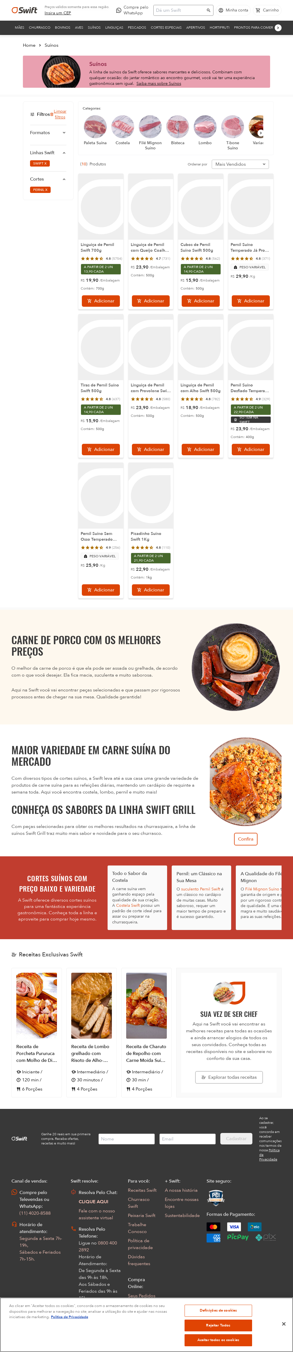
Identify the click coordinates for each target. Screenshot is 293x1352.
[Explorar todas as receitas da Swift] (229, 1077)
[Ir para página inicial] (24, 10)
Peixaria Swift (141, 1215)
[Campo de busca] (180, 10)
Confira (246, 839)
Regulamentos (143, 1314)
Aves (79, 27)
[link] (58, 13)
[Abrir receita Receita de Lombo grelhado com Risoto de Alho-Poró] (91, 1032)
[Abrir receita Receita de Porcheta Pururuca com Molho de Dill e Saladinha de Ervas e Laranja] (36, 1032)
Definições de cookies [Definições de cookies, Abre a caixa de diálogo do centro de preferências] (218, 1337)
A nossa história (181, 1190)
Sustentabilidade (182, 1215)
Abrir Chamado (95, 1316)
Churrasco (39, 27)
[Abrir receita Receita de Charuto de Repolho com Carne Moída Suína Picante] (146, 1032)
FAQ (132, 1305)
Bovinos (62, 27)
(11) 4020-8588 (35, 1213)
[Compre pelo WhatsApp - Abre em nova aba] (133, 10)
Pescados (137, 27)
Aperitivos (195, 27)
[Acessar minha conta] (233, 10)
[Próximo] (278, 27)
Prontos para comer (253, 27)
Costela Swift (128, 905)
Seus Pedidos (141, 1296)
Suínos (94, 27)
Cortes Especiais (166, 27)
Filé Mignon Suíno (262, 889)
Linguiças (114, 27)
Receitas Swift (142, 1190)
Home (29, 45)
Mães (19, 27)
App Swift (138, 1323)
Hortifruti (219, 27)
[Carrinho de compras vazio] (267, 10)
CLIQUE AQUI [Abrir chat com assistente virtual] (93, 1202)
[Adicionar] (101, 301)
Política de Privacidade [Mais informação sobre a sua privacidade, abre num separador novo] (69, 1344)
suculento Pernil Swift (200, 889)
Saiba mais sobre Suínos (158, 83)
